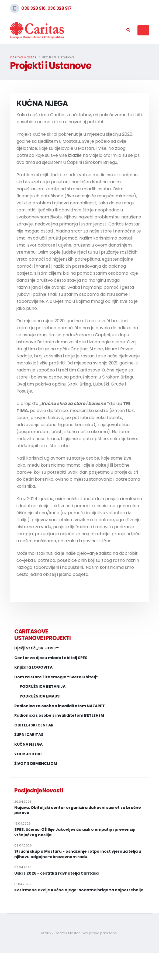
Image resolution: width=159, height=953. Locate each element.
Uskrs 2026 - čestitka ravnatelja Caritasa (56, 873)
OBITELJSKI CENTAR (33, 725)
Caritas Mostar (23, 57)
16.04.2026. (22, 823)
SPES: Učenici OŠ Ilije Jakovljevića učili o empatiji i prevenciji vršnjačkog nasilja (74, 832)
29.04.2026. (23, 801)
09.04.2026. (23, 845)
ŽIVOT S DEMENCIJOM (35, 763)
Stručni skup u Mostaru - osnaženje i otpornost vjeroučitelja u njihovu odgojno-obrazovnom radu (77, 854)
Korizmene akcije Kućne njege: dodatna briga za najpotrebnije (78, 890)
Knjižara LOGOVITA (33, 667)
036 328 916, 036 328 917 (46, 8)
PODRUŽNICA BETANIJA (42, 686)
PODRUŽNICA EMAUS (40, 696)
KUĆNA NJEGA (28, 744)
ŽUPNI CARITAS (28, 734)
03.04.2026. (23, 867)
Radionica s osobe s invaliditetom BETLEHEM (59, 715)
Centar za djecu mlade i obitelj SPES (50, 657)
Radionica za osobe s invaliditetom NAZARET (59, 706)
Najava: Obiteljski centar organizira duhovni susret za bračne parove (77, 810)
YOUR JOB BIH (28, 754)
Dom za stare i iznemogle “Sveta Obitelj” (56, 677)
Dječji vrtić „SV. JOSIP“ (36, 648)
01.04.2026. (22, 884)
